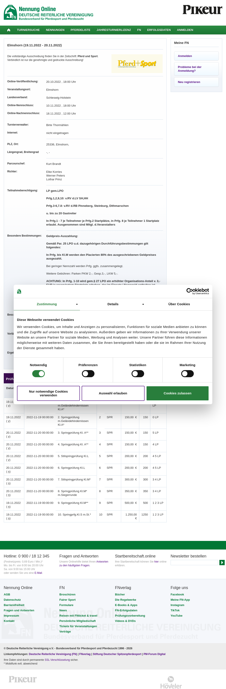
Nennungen (55, 30)
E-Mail (38, 557)
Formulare (66, 590)
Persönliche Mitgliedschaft (77, 606)
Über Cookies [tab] (179, 304)
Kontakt (9, 606)
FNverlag (85, 639)
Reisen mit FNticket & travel (78, 600)
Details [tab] (113, 304)
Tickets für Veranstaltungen (78, 611)
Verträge (65, 616)
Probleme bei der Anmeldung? (190, 68)
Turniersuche (28, 30)
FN (139, 30)
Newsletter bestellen (188, 541)
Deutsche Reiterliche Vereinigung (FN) (53, 639)
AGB (7, 579)
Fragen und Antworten (19, 595)
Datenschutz (12, 584)
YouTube (177, 600)
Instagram (177, 590)
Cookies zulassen (178, 393)
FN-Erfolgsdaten (126, 595)
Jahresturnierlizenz (114, 30)
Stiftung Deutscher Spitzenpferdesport (117, 639)
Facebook (177, 579)
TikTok (175, 595)
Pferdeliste (80, 30)
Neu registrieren (189, 82)
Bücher (120, 579)
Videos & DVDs (125, 606)
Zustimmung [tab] (47, 304)
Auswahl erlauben (113, 393)
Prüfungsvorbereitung (130, 600)
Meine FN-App (180, 584)
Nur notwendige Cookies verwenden (48, 393)
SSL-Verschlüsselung (57, 644)
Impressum (11, 600)
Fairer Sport (67, 584)
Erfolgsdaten (159, 30)
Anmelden (185, 30)
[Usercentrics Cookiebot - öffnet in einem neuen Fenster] (189, 291)
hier (156, 546)
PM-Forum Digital (155, 639)
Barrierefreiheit (14, 590)
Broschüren (67, 579)
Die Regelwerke (125, 584)
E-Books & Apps (126, 590)
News (63, 595)
